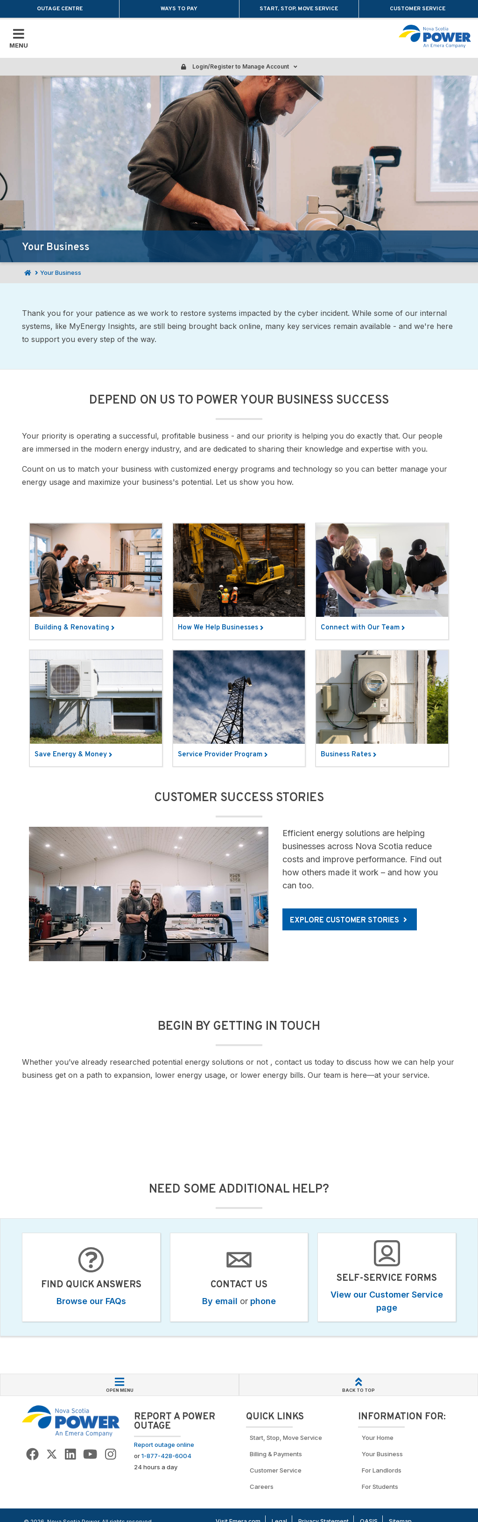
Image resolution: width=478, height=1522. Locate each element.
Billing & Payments (276, 1454)
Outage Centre (60, 9)
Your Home (378, 1437)
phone (263, 1301)
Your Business (384, 1454)
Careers (262, 1486)
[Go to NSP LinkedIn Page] (70, 1454)
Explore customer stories (348, 920)
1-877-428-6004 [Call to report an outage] (166, 1455)
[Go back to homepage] (435, 36)
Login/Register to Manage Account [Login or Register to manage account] (239, 66)
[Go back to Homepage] (71, 1420)
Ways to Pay (179, 9)
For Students (380, 1486)
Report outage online (164, 1444)
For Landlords (381, 1470)
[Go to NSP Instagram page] (110, 1454)
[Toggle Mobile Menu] (18, 38)
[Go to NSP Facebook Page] (32, 1454)
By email (220, 1301)
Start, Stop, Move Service (299, 9)
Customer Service (418, 9)
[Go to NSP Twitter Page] (51, 1454)
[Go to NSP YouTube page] (90, 1454)
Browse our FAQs (91, 1301)
